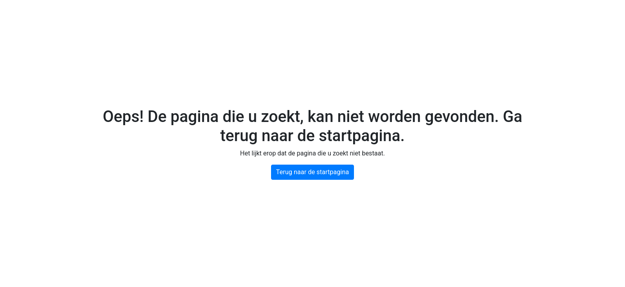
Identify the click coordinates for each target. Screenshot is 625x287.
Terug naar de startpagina (312, 172)
